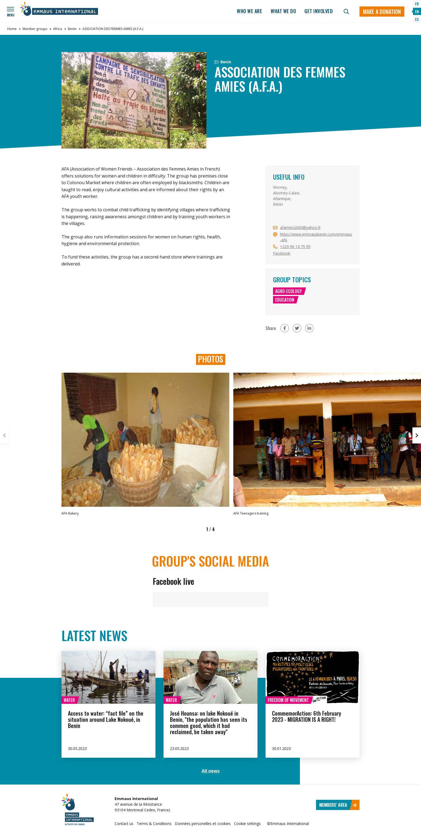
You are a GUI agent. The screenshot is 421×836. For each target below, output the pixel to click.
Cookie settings (247, 823)
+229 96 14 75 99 (295, 246)
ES (417, 19)
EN (417, 11)
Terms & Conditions (154, 823)
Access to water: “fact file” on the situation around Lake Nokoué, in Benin (105, 719)
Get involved (318, 11)
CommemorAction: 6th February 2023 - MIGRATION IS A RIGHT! (306, 716)
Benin (72, 29)
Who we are (249, 11)
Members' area (338, 805)
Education (284, 300)
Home (12, 29)
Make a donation (382, 12)
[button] (416, 435)
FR (417, 3)
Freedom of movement (288, 700)
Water (69, 700)
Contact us (124, 823)
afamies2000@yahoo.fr (300, 227)
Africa (57, 29)
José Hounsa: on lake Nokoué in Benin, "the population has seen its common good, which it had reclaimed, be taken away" (208, 722)
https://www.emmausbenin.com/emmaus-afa (316, 237)
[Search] (346, 11)
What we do (283, 11)
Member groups (35, 29)
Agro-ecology (288, 291)
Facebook (281, 253)
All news (211, 771)
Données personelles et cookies (203, 823)
